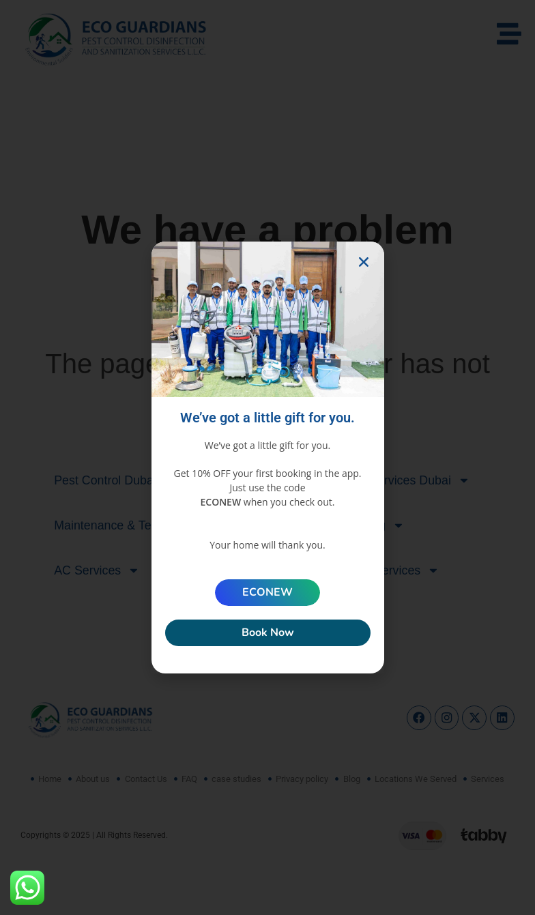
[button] (364, 262)
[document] (267, 457)
